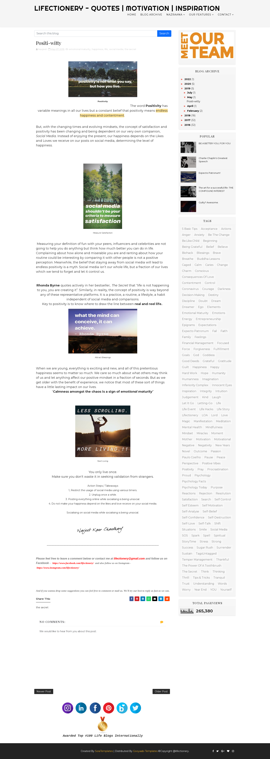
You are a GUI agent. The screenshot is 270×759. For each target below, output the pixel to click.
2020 (188, 83)
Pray (201, 469)
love (224, 415)
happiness (97, 49)
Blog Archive (151, 14)
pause (208, 457)
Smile (203, 529)
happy (214, 367)
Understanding (203, 583)
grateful (208, 361)
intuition (221, 391)
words (222, 583)
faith (224, 331)
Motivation (203, 439)
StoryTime (189, 541)
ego (201, 307)
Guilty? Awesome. (209, 202)
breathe (187, 259)
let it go (188, 403)
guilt (185, 367)
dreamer (188, 307)
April (190, 106)
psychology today (194, 487)
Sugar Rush (205, 547)
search (206, 499)
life (106, 49)
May (190, 97)
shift (217, 523)
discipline (188, 301)
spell (206, 535)
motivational (222, 439)
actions (226, 228)
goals (186, 355)
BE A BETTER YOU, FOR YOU (215, 143)
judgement (190, 397)
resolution (223, 493)
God (196, 355)
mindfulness (214, 427)
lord (214, 415)
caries (209, 265)
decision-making (193, 295)
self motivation (212, 505)
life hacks (206, 409)
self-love (188, 523)
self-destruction (219, 517)
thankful (222, 559)
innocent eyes (222, 385)
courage (208, 289)
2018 (187, 115)
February (193, 110)
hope (204, 373)
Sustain (187, 553)
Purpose (217, 487)
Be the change (219, 234)
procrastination (217, 469)
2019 (187, 88)
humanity (219, 373)
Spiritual (219, 535)
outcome (200, 451)
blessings (203, 252)
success (187, 547)
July (190, 92)
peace (221, 457)
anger (186, 234)
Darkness (224, 289)
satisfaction (190, 499)
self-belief (210, 511)
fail (214, 331)
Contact (224, 14)
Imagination (210, 379)
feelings (200, 337)
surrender (224, 547)
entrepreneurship (208, 319)
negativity (205, 445)
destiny (213, 295)
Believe (223, 246)
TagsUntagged (206, 553)
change (222, 265)
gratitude (224, 361)
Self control (223, 499)
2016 (187, 124)
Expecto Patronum (195, 331)
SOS (185, 535)
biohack (187, 252)
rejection (205, 493)
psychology (203, 475)
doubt (203, 301)
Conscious (202, 271)
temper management (197, 559)
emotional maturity (79, 49)
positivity (188, 469)
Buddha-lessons (208, 259)
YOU (213, 589)
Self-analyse (190, 511)
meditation (223, 421)
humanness (190, 379)
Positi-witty (193, 101)
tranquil (219, 577)
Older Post (161, 691)
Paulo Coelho (191, 457)
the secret (130, 49)
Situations (189, 529)
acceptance (209, 228)
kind (205, 397)
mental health (192, 427)
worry (186, 589)
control (210, 283)
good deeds (190, 361)
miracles (202, 433)
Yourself (226, 589)
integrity (206, 391)
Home (131, 14)
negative (188, 445)
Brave (217, 252)
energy (187, 319)
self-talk (205, 523)
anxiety (199, 234)
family (186, 337)
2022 (187, 79)
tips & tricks (201, 577)
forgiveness (202, 349)
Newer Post (44, 691)
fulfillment (221, 349)
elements (213, 307)
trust (186, 583)
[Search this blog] (95, 33)
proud (186, 475)
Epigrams (188, 325)
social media (116, 49)
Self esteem (190, 505)
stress (204, 541)
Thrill (185, 577)
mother (187, 439)
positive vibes (211, 463)
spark (195, 535)
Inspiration (189, 391)
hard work (189, 373)
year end (200, 589)
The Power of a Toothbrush (201, 565)
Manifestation (203, 421)
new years (222, 445)
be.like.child (190, 240)
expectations (207, 325)
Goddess (209, 355)
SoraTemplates (104, 751)
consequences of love (198, 277)
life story (223, 409)
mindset (187, 433)
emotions (218, 313)
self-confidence (193, 517)
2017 (187, 120)
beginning (210, 240)
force (186, 349)
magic (186, 421)
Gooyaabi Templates (145, 751)
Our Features (200, 14)
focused (223, 343)
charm (186, 271)
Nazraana (174, 14)
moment (217, 433)
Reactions (188, 493)
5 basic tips (189, 228)
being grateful (192, 246)
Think (205, 571)
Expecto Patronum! (209, 172)
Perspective (190, 463)
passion (216, 451)
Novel (186, 451)
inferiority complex (195, 385)
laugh (216, 397)
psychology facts (194, 481)
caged (186, 265)
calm (198, 265)
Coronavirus (190, 289)
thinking (218, 571)
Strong (216, 541)
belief (210, 246)
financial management (198, 343)
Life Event (189, 409)
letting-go (205, 403)
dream (216, 301)
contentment (191, 283)
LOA (205, 415)
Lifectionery (190, 415)
